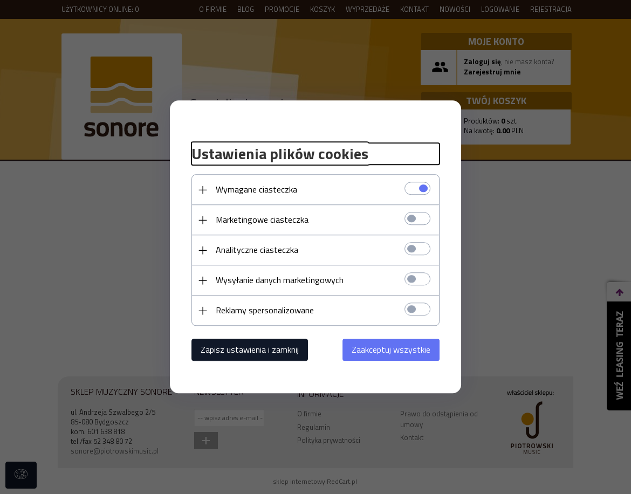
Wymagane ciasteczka (256, 189)
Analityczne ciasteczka (257, 250)
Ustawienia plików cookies (279, 153)
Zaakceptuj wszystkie (391, 350)
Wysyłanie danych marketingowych (280, 280)
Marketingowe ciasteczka (262, 220)
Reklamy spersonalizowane (265, 310)
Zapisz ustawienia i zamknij (250, 350)
